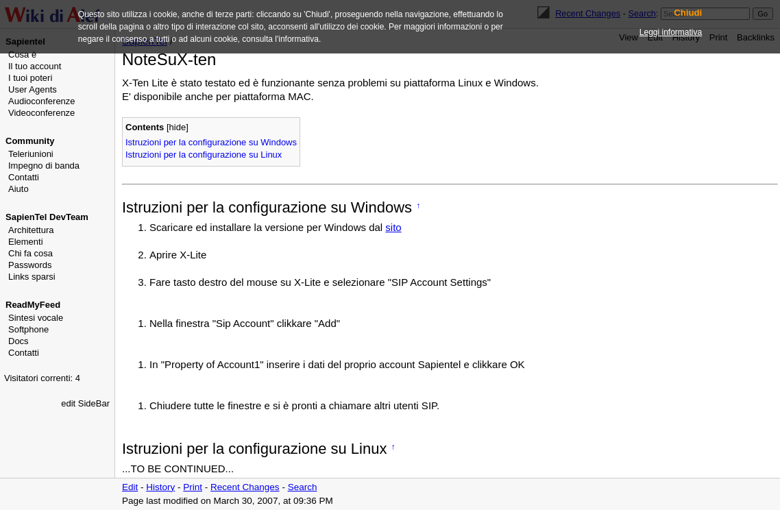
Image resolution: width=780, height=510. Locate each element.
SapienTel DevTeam (46, 217)
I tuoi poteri (30, 78)
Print (192, 487)
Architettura (30, 230)
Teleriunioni (30, 154)
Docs (18, 341)
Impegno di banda (44, 165)
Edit (130, 487)
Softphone (28, 329)
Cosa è (22, 54)
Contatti (23, 177)
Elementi (25, 241)
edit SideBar (85, 403)
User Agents (32, 89)
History (160, 487)
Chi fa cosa (30, 253)
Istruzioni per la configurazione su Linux (203, 154)
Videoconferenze (41, 113)
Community (30, 141)
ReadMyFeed (32, 305)
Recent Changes (245, 487)
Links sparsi (32, 276)
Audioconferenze (41, 101)
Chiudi (688, 13)
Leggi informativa (670, 32)
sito (393, 227)
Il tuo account (34, 66)
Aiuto (18, 189)
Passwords (30, 265)
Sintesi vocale (35, 318)
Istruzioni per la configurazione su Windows (211, 142)
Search (302, 487)
